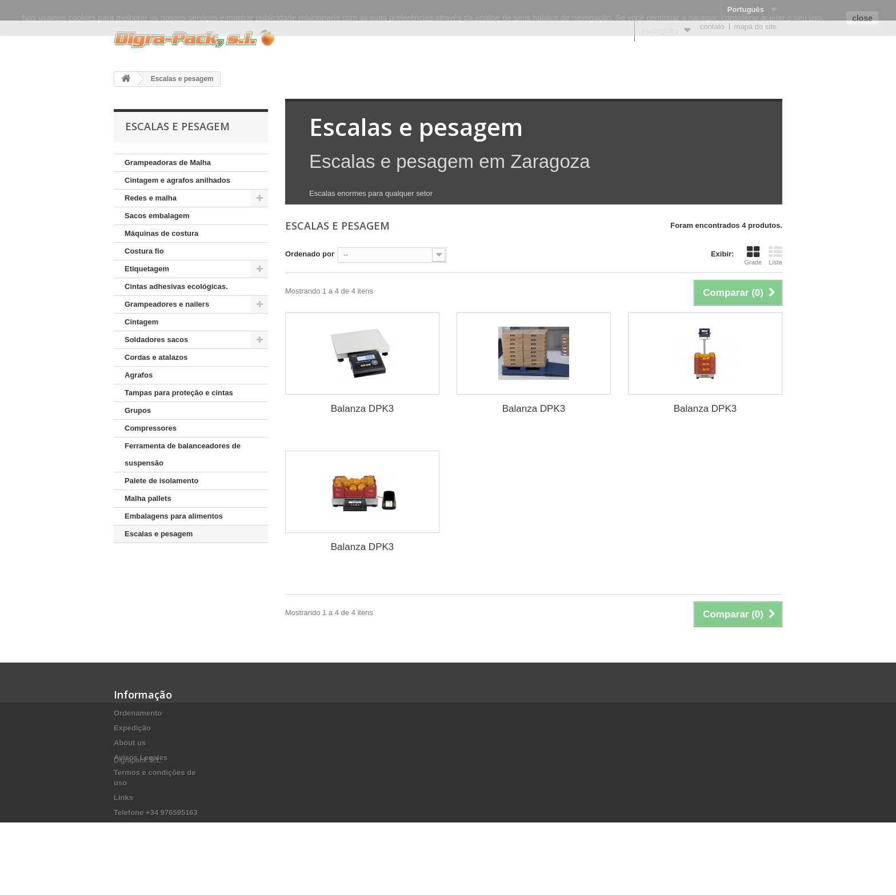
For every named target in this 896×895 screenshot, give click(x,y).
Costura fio (144, 251)
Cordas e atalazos (156, 357)
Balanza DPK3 (362, 408)
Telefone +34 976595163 (156, 812)
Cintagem (141, 322)
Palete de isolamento (161, 480)
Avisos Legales (140, 757)
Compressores (151, 428)
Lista (775, 255)
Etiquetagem (147, 268)
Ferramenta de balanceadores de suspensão (183, 454)
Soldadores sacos (156, 339)
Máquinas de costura (161, 233)
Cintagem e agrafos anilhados (177, 180)
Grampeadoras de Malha (168, 162)
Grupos (138, 410)
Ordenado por (309, 254)
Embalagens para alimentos (174, 516)
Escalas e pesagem (159, 533)
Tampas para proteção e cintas (179, 392)
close (862, 18)
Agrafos (139, 375)
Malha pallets (148, 498)
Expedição (132, 728)
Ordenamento (138, 713)
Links (123, 797)
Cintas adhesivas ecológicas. (176, 286)
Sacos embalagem (157, 215)
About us (130, 743)
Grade (753, 255)
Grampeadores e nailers (167, 304)
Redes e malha (151, 198)
